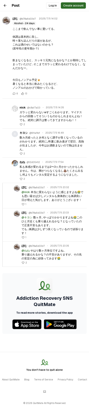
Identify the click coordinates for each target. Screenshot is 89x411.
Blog (26, 379)
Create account (73, 5)
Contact (82, 379)
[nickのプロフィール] (15, 109)
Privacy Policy (65, 379)
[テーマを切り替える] (44, 391)
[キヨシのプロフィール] (15, 134)
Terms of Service (43, 379)
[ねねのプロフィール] (15, 163)
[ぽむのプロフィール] (6, 21)
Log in (53, 5)
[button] (22, 124)
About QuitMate (11, 379)
